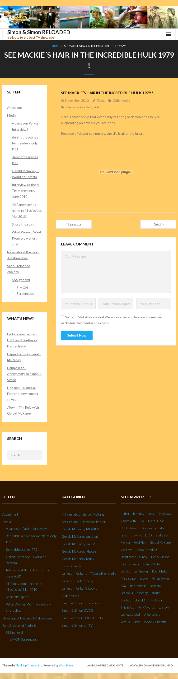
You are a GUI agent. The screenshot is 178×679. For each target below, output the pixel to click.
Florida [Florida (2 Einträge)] (125, 542)
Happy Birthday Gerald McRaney (24, 357)
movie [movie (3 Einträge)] (144, 578)
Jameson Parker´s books (79, 588)
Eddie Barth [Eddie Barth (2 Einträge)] (163, 535)
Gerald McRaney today (78, 559)
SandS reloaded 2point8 (18, 269)
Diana (101, 100)
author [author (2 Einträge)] (125, 514)
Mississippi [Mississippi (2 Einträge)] (128, 578)
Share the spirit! (24, 224)
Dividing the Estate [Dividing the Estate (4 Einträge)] (153, 528)
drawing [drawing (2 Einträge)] (136, 535)
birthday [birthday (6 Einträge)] (138, 514)
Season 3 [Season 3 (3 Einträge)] (127, 593)
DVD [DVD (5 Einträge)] (148, 535)
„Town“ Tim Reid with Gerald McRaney (23, 410)
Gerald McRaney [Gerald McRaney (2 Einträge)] (161, 542)
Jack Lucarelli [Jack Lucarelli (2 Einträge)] (130, 564)
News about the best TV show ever (23, 255)
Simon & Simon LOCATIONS (82, 618)
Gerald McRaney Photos (79, 551)
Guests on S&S (72, 566)
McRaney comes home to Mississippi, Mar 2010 (27, 210)
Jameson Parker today (78, 581)
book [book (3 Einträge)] (151, 514)
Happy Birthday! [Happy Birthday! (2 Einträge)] (146, 550)
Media (11, 115)
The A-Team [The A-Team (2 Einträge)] (156, 600)
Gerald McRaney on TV (78, 544)
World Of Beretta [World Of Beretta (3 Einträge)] (155, 622)
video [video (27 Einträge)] (137, 622)
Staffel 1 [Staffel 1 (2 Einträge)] (140, 600)
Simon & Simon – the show (81, 603)
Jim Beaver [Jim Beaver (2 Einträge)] (141, 571)
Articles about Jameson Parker (84, 522)
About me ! (15, 108)
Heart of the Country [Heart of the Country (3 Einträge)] (134, 557)
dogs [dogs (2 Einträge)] (124, 535)
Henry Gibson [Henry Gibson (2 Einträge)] (160, 557)
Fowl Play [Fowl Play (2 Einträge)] (140, 542)
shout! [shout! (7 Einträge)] (155, 593)
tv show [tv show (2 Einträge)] (164, 607)
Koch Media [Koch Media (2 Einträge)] (159, 571)
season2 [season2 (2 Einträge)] (156, 586)
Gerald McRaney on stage (80, 536)
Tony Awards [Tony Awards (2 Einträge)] (146, 607)
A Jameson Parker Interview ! (25, 126)
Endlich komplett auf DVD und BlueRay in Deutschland (22, 340)
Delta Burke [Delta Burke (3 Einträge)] (156, 521)
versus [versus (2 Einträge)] (125, 622)
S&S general (21, 280)
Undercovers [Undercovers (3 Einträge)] (152, 614)
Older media (121, 100)
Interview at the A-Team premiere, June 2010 (26, 191)
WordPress (66, 665)
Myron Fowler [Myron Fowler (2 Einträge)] (160, 578)
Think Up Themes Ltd (28, 665)
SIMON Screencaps (25, 291)
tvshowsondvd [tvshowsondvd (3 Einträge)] (130, 614)
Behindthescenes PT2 (25, 160)
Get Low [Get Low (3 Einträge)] (126, 550)
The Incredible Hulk (78, 107)
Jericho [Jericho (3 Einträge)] (125, 571)
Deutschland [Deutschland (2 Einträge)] (129, 528)
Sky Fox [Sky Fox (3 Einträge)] (126, 600)
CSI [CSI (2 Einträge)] (142, 521)
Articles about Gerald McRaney (84, 514)
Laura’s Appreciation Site (105, 665)
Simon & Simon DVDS (77, 610)
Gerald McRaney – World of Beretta (25, 174)
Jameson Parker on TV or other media (89, 573)
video (97, 107)
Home (56, 45)
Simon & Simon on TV (77, 625)
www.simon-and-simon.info (151, 665)
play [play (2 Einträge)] (123, 586)
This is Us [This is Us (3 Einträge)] (127, 607)
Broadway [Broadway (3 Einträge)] (164, 514)
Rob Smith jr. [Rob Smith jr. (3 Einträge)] (138, 586)
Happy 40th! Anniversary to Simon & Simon (24, 374)
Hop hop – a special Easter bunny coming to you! (22, 394)
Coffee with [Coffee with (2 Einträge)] (128, 521)
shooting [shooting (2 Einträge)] (142, 593)
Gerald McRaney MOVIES (80, 529)
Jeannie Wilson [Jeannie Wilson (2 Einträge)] (153, 564)
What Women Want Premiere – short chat (26, 238)
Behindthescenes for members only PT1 (25, 143)
